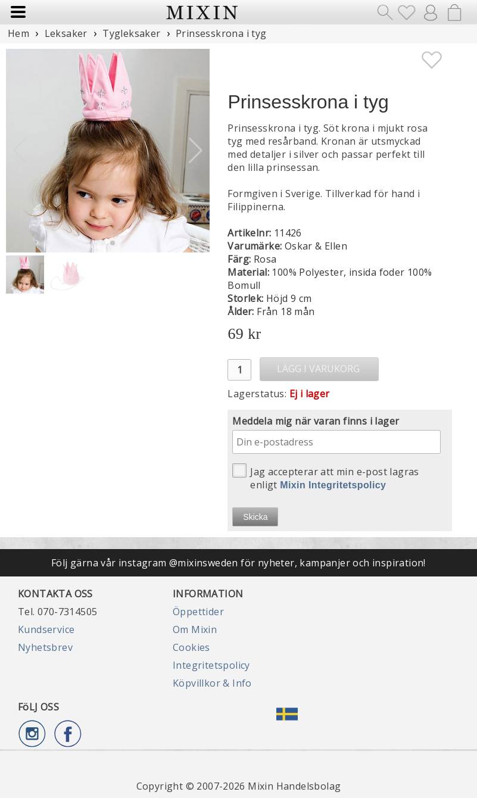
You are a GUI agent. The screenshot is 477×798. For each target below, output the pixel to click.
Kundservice (46, 629)
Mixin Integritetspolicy (333, 485)
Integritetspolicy (211, 665)
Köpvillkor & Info (212, 683)
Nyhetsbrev (45, 647)
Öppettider (198, 611)
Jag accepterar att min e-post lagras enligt (325, 477)
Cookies (191, 647)
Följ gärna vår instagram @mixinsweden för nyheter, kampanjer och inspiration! (238, 562)
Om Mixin (195, 629)
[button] (196, 151)
